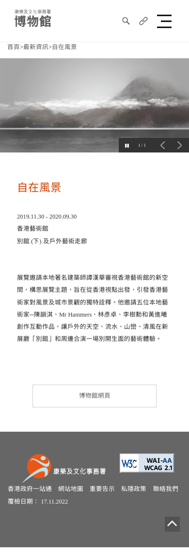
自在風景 (64, 47)
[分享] (143, 21)
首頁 (13, 47)
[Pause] (126, 145)
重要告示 (102, 489)
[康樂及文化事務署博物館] (33, 17)
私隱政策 (133, 489)
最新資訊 (35, 47)
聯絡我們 (165, 489)
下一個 (179, 145)
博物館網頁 (94, 395)
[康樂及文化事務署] (66, 467)
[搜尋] (126, 21)
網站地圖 (70, 489)
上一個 (162, 145)
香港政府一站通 (30, 489)
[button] (165, 21)
